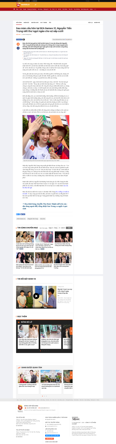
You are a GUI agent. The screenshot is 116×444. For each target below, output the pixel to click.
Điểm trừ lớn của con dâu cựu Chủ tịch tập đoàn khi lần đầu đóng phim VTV (43, 266)
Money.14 (46, 9)
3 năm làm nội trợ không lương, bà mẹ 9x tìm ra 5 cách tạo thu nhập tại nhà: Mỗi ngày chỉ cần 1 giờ (25, 246)
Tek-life (71, 9)
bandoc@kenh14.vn (45, 407)
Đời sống (40, 9)
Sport (38, 400)
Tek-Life (81, 400)
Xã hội (59, 9)
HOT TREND (43, 22)
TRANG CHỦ (14, 9)
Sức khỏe (64, 9)
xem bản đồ (19, 425)
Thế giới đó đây (69, 400)
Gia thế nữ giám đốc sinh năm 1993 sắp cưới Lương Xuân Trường (62, 266)
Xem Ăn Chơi (34, 22)
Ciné (21, 9)
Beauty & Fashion (31, 9)
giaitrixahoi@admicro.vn (52, 432)
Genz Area (27, 1)
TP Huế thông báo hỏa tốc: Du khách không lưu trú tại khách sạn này (51, 386)
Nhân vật (26, 22)
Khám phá (97, 22)
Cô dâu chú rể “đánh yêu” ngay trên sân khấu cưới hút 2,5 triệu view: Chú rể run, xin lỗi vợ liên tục (44, 246)
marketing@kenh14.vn (52, 426)
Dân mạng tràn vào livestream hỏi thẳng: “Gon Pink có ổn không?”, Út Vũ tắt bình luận (25, 266)
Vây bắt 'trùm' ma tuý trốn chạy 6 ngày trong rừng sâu (65, 291)
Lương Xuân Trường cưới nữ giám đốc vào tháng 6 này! (27, 385)
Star (17, 9)
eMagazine (20, 1)
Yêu (50, 22)
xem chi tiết (49, 438)
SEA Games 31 (21, 218)
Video (91, 9)
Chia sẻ (19, 39)
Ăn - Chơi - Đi (53, 9)
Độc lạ (90, 22)
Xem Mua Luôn (85, 9)
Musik (24, 9)
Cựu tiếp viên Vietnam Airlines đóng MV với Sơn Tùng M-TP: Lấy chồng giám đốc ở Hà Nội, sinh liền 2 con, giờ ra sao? (28, 342)
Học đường (77, 9)
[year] (63, 228)
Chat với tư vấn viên (52, 436)
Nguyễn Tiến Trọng (33, 218)
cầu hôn (43, 218)
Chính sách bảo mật (51, 441)
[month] (57, 228)
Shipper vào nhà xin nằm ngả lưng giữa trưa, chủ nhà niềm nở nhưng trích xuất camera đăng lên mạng (50, 342)
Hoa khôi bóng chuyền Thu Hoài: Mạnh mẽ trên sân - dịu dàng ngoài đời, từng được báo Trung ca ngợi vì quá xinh (45, 206)
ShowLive (35, 1)
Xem (69, 228)
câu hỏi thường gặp (32, 407)
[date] (51, 228)
